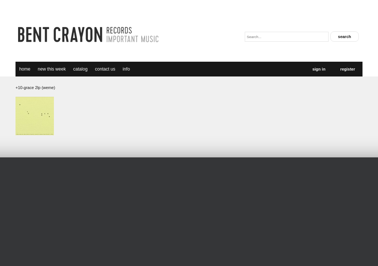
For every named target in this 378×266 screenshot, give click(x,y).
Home (24, 69)
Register (347, 69)
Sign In (318, 69)
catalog (80, 69)
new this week (52, 69)
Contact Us (105, 69)
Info (126, 69)
